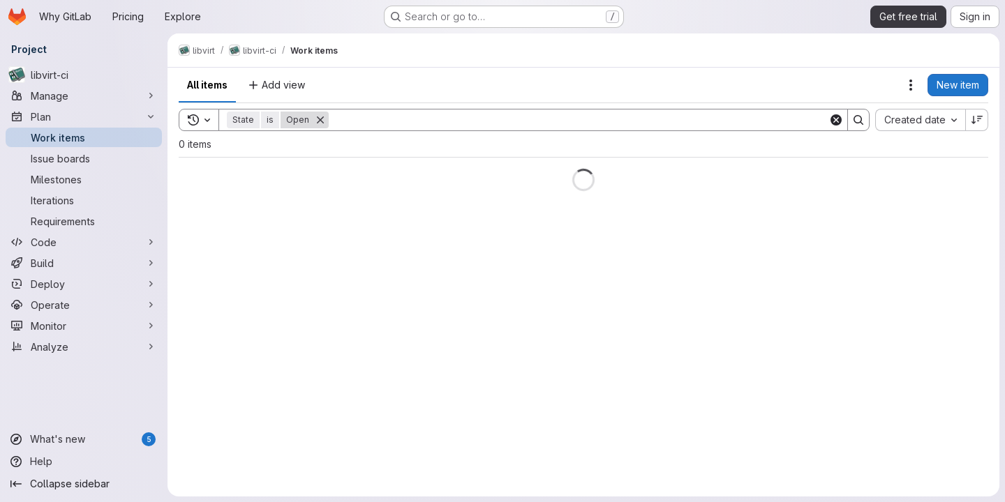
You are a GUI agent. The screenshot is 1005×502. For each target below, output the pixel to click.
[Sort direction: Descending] (977, 120)
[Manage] (84, 95)
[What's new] (84, 439)
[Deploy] (84, 284)
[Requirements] (84, 221)
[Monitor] (84, 325)
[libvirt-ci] (84, 74)
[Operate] (84, 304)
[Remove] (320, 120)
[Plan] (84, 116)
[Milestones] (84, 179)
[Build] (84, 263)
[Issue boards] (84, 158)
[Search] (579, 120)
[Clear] (836, 120)
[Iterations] (84, 200)
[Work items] (84, 137)
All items (207, 85)
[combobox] (920, 120)
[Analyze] (84, 346)
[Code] (84, 242)
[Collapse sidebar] (84, 484)
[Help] (84, 461)
